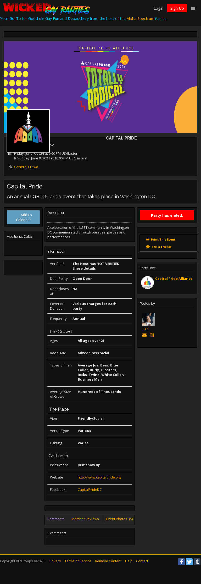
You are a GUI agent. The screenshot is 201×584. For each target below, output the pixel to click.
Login (158, 8)
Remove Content (108, 561)
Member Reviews (85, 518)
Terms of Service (78, 561)
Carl (145, 329)
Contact (142, 561)
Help (128, 561)
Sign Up (177, 8)
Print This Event (163, 239)
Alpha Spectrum (140, 18)
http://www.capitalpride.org (99, 477)
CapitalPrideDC (90, 489)
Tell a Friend (161, 247)
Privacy (55, 561)
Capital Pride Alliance (173, 278)
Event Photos (119, 518)
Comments (55, 518)
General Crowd (26, 166)
